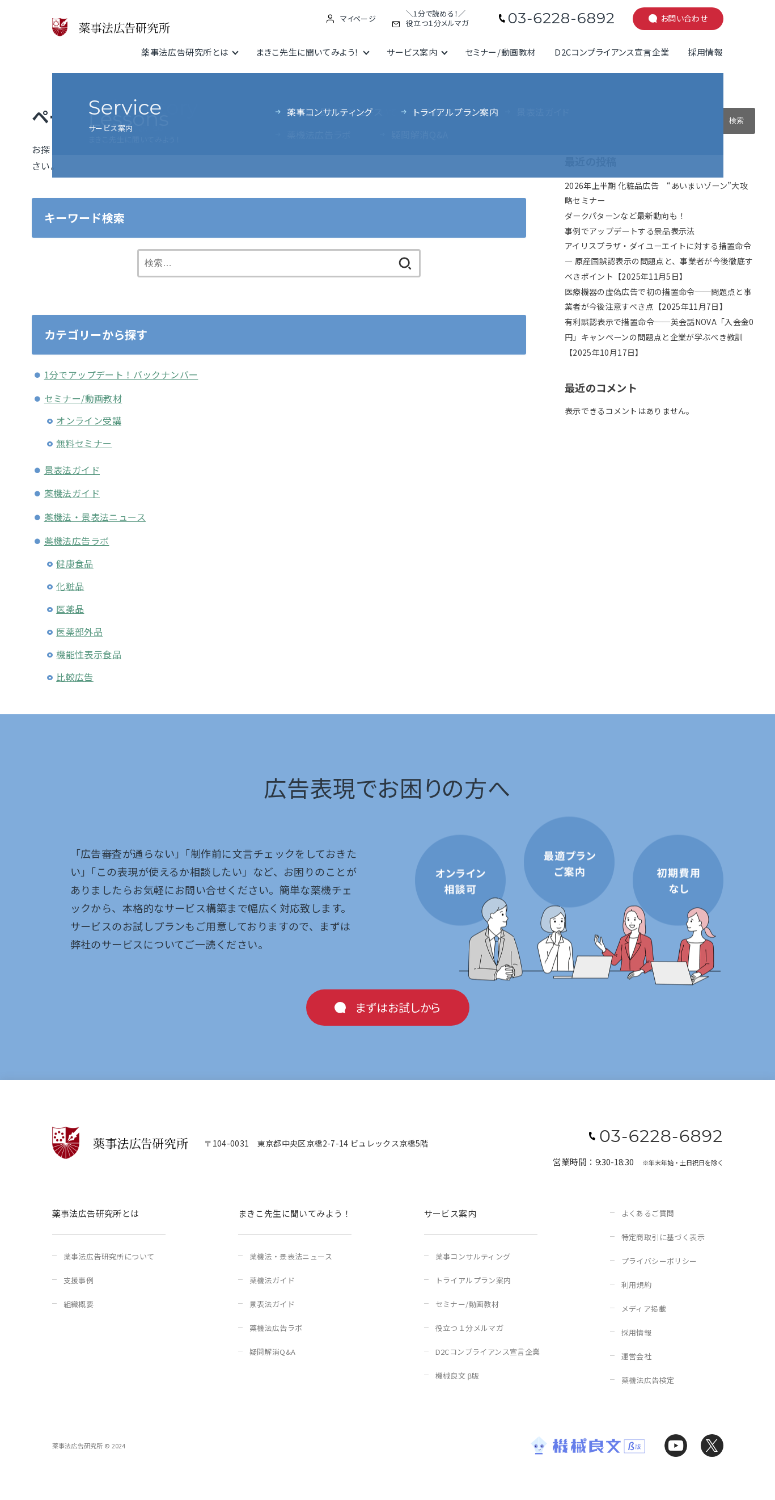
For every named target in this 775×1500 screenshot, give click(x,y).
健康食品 (75, 563)
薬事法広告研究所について (109, 1256)
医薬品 (70, 609)
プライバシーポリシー (659, 1260)
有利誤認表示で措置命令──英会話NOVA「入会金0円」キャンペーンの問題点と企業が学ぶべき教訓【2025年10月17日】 (659, 336)
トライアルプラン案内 (473, 1280)
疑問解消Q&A (272, 1351)
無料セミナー (84, 443)
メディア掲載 (643, 1308)
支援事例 (78, 1280)
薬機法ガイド (72, 493)
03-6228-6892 (561, 18)
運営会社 (636, 1356)
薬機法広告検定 (648, 1380)
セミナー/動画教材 (500, 52)
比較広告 (75, 677)
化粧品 (70, 586)
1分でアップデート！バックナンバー (121, 374)
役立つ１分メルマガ (469, 1327)
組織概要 (78, 1304)
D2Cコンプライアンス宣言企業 (612, 52)
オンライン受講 (88, 420)
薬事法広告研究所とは (184, 52)
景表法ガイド (72, 470)
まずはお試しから (398, 1007)
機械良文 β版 (457, 1375)
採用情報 (705, 52)
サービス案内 (412, 52)
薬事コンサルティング (473, 1256)
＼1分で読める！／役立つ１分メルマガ (437, 18)
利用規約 (636, 1284)
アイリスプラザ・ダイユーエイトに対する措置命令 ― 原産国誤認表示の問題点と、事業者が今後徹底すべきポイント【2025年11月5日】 (659, 260)
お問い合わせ (684, 18)
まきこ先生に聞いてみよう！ (307, 52)
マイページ (358, 18)
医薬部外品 (79, 631)
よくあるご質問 (648, 1213)
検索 (573, 100)
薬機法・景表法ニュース (95, 517)
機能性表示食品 (88, 654)
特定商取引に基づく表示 (663, 1237)
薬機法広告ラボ (76, 540)
